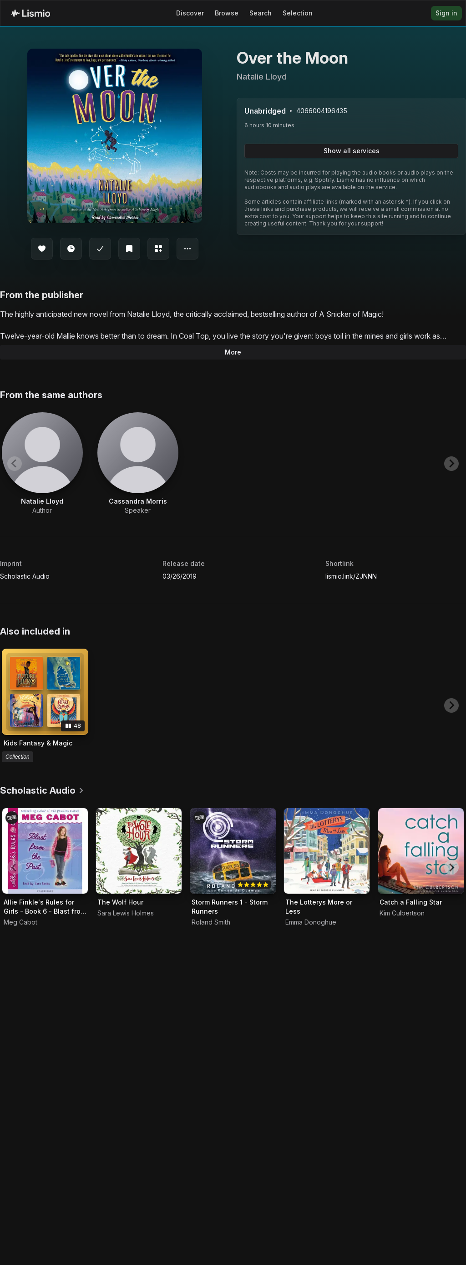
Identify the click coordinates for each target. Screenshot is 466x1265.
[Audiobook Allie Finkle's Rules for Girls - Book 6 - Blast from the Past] (45, 851)
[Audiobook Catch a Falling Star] (421, 851)
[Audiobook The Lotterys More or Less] (327, 851)
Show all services (352, 151)
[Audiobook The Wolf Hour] (139, 851)
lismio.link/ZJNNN (351, 576)
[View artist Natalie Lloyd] (42, 463)
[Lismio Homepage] (30, 13)
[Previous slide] (14, 463)
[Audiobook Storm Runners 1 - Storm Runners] (233, 851)
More (233, 352)
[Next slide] (451, 463)
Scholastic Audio (25, 576)
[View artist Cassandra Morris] (137, 463)
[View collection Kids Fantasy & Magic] (45, 692)
